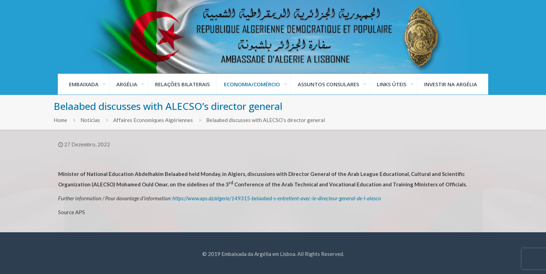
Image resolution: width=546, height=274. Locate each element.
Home (60, 120)
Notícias (90, 120)
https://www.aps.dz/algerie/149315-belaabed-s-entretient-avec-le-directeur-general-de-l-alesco (276, 198)
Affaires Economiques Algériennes (153, 120)
